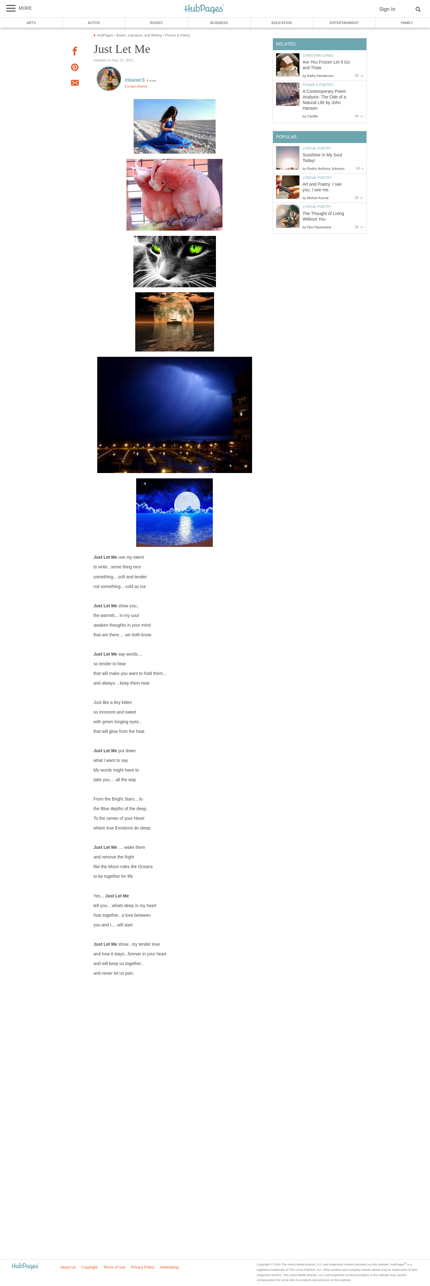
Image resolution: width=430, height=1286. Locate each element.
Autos (94, 23)
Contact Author (136, 86)
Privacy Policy (142, 1267)
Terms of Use (114, 1267)
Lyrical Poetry (317, 148)
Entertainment (344, 23)
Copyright (90, 1267)
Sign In (387, 9)
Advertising (169, 1267)
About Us (68, 1267)
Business (219, 23)
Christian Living (318, 55)
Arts (31, 23)
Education (281, 23)
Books (156, 23)
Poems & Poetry (318, 85)
